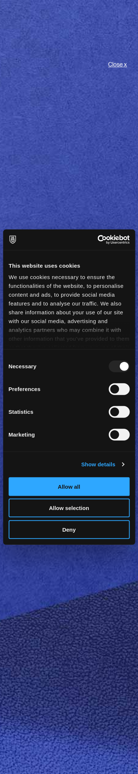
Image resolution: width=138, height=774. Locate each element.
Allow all (69, 486)
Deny (69, 529)
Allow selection (69, 508)
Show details (98, 464)
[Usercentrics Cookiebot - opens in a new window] (98, 240)
